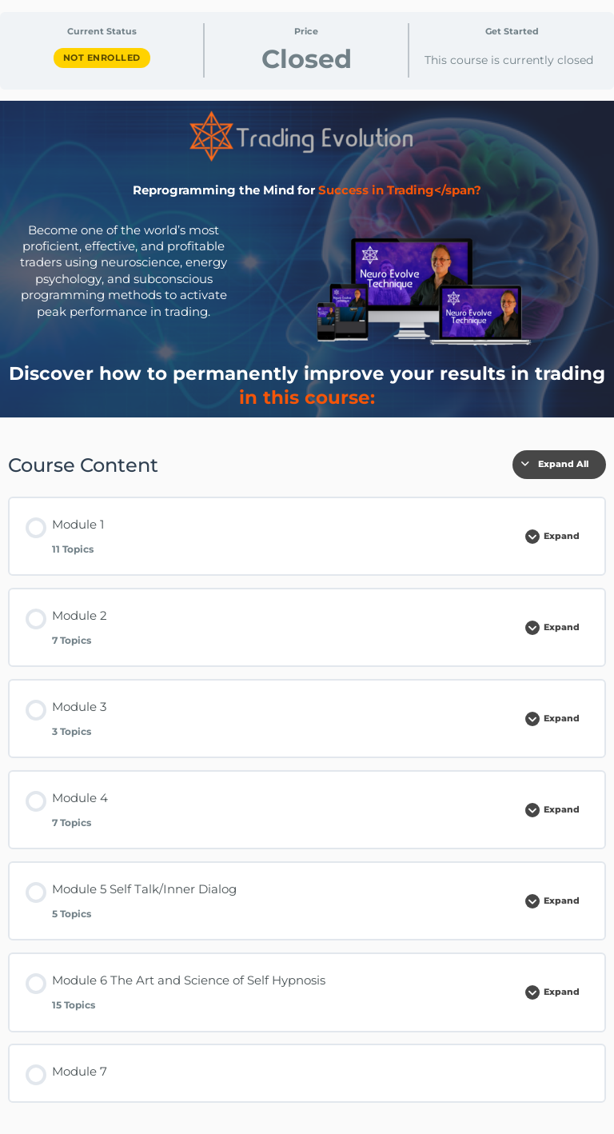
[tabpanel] (307, 611)
